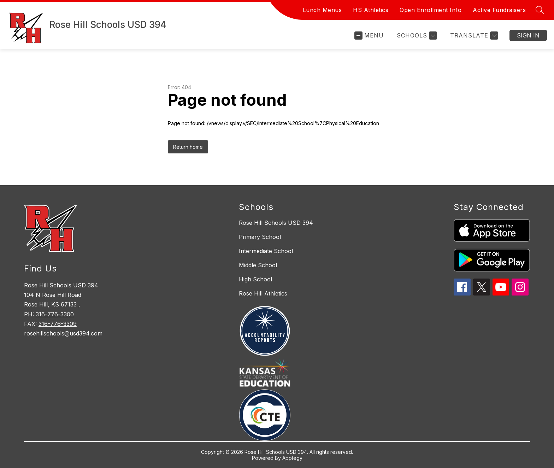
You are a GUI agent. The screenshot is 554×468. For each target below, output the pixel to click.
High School (255, 279)
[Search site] (540, 10)
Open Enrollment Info (430, 9)
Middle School (258, 265)
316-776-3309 (58, 323)
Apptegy (292, 458)
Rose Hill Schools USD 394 (276, 222)
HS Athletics (370, 9)
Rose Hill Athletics (263, 293)
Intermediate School (266, 251)
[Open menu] (369, 35)
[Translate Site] (473, 35)
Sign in (528, 35)
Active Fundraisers (499, 9)
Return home (188, 147)
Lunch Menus (322, 9)
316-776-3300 (55, 314)
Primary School (260, 236)
